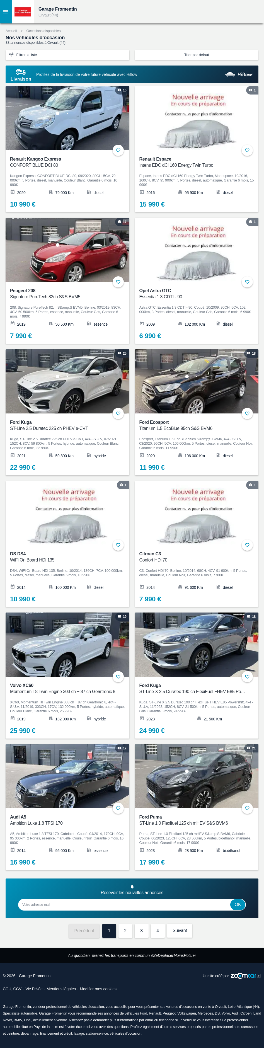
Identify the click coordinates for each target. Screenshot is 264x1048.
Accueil (11, 31)
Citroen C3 (193, 557)
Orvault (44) (48, 15)
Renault (155, 1013)
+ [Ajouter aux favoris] (118, 150)
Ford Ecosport (193, 425)
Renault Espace (193, 162)
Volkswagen (186, 1013)
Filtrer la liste (22, 54)
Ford (143, 1013)
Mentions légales (61, 989)
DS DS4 (64, 557)
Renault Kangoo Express (64, 162)
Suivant (180, 930)
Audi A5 (64, 820)
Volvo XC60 (64, 688)
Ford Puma (193, 820)
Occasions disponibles (43, 31)
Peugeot (169, 1013)
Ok (238, 904)
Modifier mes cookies (98, 989)
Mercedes (205, 1013)
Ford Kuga (64, 425)
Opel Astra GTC (193, 294)
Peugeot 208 (64, 294)
